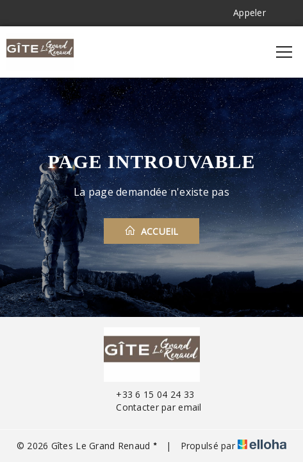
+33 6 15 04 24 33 (147, 394)
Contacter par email (151, 407)
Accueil (151, 231)
